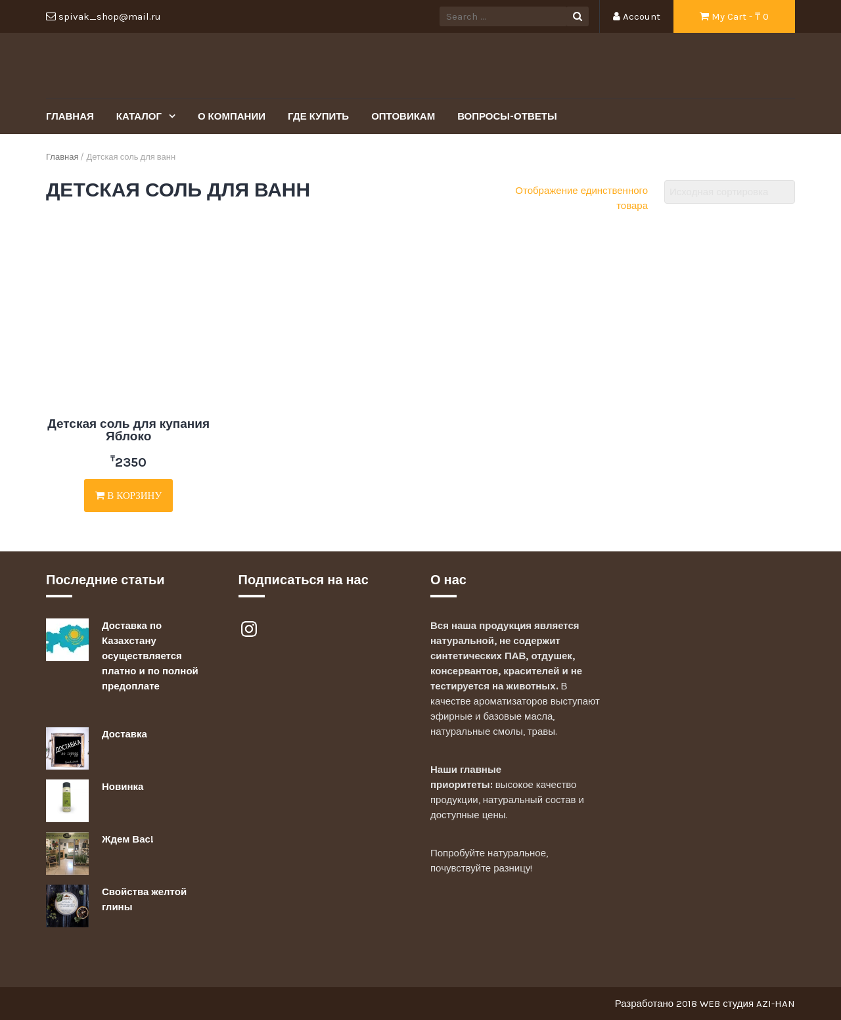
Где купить (318, 116)
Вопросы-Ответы (507, 116)
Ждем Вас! (128, 839)
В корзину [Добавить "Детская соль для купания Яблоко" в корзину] (128, 495)
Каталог (140, 116)
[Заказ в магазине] (729, 192)
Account (636, 16)
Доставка (124, 734)
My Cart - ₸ (734, 16)
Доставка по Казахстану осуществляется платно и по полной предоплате (150, 656)
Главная (70, 116)
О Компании (231, 116)
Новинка (122, 787)
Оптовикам (403, 116)
